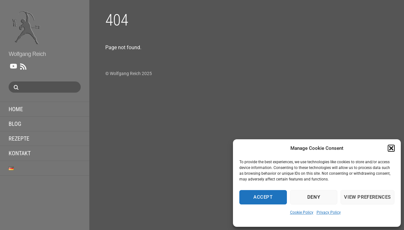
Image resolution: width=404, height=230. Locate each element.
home (16, 109)
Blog (15, 123)
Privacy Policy (329, 212)
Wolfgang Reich (125, 73)
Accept (263, 197)
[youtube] (13, 65)
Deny (313, 197)
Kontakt (20, 153)
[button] (391, 148)
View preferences (367, 197)
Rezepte (19, 138)
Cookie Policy (301, 212)
